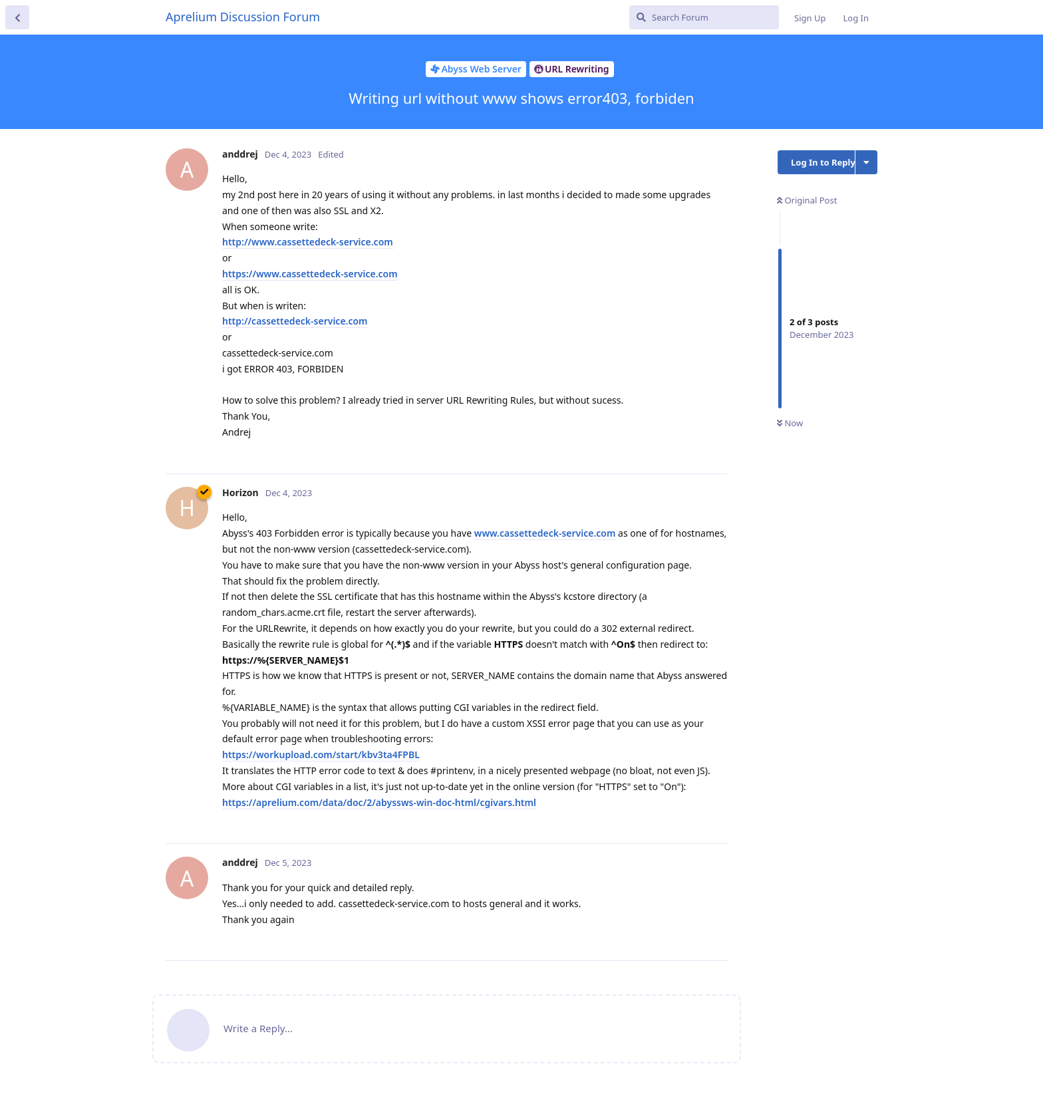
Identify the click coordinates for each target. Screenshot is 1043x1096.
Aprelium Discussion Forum (243, 17)
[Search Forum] (704, 17)
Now (790, 423)
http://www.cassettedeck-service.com (307, 241)
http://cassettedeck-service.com (295, 321)
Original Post (807, 200)
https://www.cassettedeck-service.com (310, 273)
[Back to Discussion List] (17, 17)
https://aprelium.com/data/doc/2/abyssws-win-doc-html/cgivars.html (379, 802)
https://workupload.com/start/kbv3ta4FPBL (321, 754)
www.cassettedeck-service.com (545, 533)
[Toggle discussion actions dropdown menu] (866, 162)
